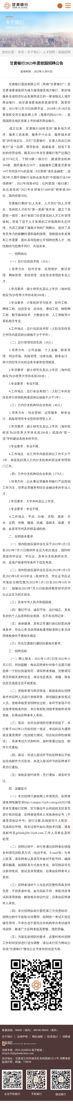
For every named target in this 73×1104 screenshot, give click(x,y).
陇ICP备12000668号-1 (30, 1043)
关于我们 (33, 52)
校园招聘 (64, 52)
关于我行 (7, 1036)
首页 (21, 52)
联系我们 (52, 1036)
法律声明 (22, 1036)
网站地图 (37, 1036)
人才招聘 (49, 52)
